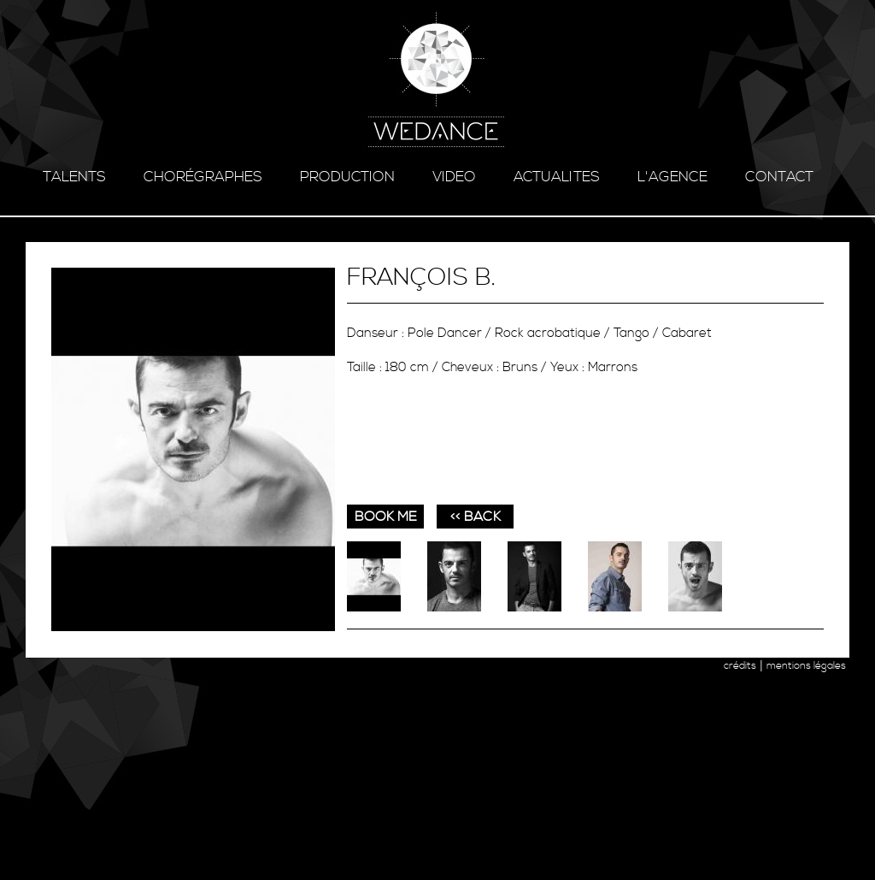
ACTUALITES (557, 177)
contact (779, 177)
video (454, 177)
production (347, 177)
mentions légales (806, 665)
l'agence (672, 177)
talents (74, 177)
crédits (740, 665)
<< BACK (475, 516)
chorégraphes (203, 177)
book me (386, 516)
